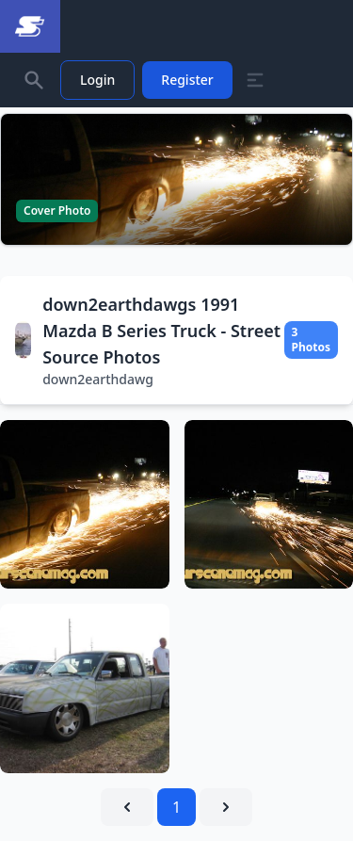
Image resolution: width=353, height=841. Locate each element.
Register (187, 80)
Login (97, 80)
